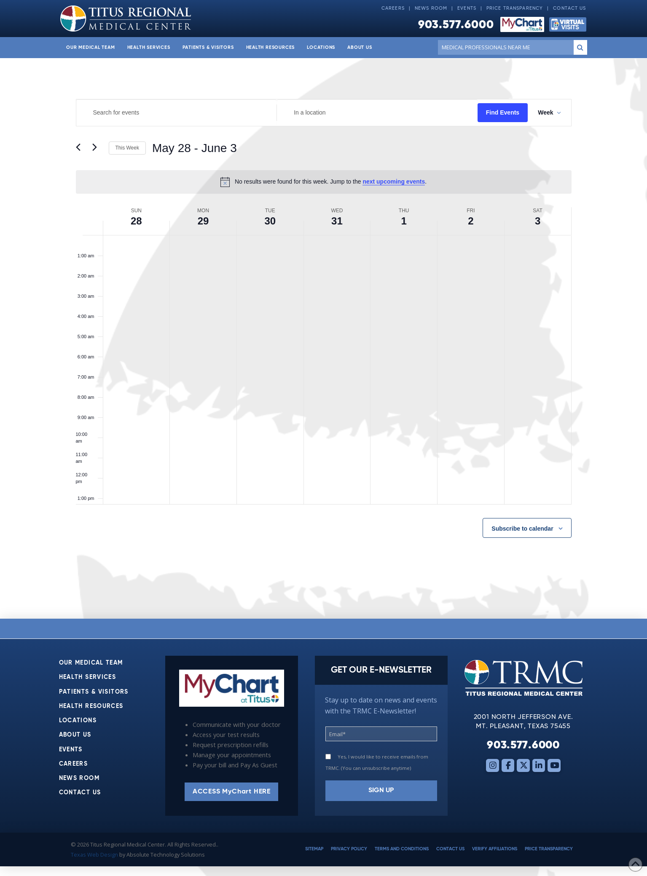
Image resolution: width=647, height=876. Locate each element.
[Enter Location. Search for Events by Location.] (377, 112)
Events (466, 8)
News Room (431, 8)
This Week (127, 148)
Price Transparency (514, 8)
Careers (393, 8)
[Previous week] (81, 148)
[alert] (324, 182)
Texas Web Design (94, 854)
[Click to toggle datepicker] (194, 148)
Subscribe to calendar (522, 528)
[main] (323, 339)
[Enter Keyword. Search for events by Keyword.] (176, 112)
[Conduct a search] (504, 47)
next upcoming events (393, 181)
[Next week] (97, 148)
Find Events (502, 112)
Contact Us (569, 8)
